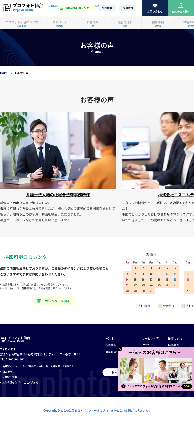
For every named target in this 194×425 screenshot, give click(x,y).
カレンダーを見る (57, 302)
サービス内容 (150, 340)
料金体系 (92, 22)
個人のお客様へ (181, 11)
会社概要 (107, 8)
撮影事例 (158, 22)
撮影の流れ (125, 22)
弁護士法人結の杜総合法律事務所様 (58, 196)
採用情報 (128, 8)
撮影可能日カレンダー (79, 8)
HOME (4, 74)
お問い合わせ (155, 11)
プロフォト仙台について (21, 22)
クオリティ (59, 22)
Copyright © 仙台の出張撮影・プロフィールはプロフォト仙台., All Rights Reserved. (97, 412)
